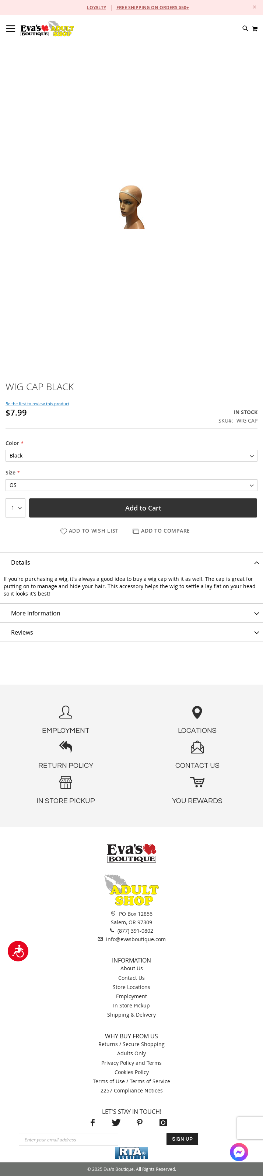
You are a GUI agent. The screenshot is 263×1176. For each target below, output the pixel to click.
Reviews (22, 632)
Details (20, 562)
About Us (131, 968)
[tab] (131, 562)
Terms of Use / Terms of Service (131, 1081)
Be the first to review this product (37, 403)
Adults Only (131, 1053)
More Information (35, 613)
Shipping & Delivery (131, 1014)
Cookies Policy (132, 1072)
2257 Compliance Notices (132, 1090)
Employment (131, 996)
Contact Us (131, 977)
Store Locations (131, 986)
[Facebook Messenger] (239, 1152)
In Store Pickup (131, 1005)
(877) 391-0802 (131, 930)
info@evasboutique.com (132, 939)
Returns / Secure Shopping (131, 1044)
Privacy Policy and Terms (131, 1062)
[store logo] (47, 28)
